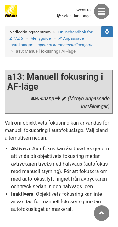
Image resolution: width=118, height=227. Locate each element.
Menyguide (41, 38)
